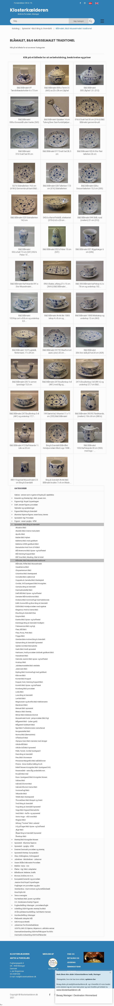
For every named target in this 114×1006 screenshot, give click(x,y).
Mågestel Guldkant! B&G (25, 725)
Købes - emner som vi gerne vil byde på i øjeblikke (34, 495)
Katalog (15, 28)
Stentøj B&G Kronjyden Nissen (26, 840)
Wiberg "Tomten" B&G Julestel (27, 823)
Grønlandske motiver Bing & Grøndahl (30, 639)
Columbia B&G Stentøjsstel (26, 574)
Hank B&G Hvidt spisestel (26, 649)
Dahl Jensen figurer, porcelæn (26, 505)
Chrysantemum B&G (23, 570)
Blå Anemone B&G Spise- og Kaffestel (31, 551)
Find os (70, 954)
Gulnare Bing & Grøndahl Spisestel (29, 643)
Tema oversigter (20, 895)
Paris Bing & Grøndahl (24, 754)
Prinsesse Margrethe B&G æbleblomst (31, 761)
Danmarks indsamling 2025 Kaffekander (30, 935)
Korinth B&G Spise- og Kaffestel (28, 685)
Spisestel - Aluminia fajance (25, 843)
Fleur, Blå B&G (21, 629)
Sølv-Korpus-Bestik (22, 922)
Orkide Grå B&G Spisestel (26, 748)
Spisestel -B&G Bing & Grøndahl (37, 28)
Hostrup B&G (21, 662)
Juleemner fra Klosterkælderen (26, 925)
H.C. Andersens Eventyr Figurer (27, 902)
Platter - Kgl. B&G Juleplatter (25, 869)
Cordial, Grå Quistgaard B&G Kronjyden (31, 583)
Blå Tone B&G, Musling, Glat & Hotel (30, 557)
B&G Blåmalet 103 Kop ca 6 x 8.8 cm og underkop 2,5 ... (24, 318)
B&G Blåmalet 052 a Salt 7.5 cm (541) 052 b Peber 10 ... (24, 252)
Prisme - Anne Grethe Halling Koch (29, 764)
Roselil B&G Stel (22, 774)
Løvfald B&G (20, 698)
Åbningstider (74, 966)
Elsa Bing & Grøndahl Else (26, 613)
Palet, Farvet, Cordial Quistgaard (28, 751)
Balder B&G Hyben (23, 537)
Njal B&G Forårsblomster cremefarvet (30, 728)
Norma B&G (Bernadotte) (25, 735)
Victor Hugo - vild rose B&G (26, 817)
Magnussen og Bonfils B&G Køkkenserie (31, 702)
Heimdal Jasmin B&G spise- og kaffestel (32, 659)
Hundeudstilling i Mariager (24, 915)
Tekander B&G (21, 794)
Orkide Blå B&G (22, 744)
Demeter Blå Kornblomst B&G (27, 597)
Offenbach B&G (22, 738)
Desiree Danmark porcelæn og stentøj (29, 849)
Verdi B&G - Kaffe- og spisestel (28, 813)
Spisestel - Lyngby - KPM (24, 846)
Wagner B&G (21, 820)
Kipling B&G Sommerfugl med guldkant (31, 672)
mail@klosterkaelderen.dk (26, 977)
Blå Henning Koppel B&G (25, 554)
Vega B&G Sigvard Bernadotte (27, 810)
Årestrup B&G (21, 836)
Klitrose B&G (20, 675)
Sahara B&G (20, 780)
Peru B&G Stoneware (24, 757)
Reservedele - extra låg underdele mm (30, 771)
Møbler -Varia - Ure (21, 866)
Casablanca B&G (22, 567)
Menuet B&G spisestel (24, 708)
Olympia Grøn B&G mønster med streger (31, 741)
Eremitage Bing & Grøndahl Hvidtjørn (30, 623)
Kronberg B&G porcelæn (25, 689)
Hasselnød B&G (22, 656)
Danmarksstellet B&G (24, 590)
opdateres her (90, 979)
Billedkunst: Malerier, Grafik (25, 872)
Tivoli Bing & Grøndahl (24, 803)
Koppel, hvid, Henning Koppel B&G (29, 682)
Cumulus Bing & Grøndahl (26, 587)
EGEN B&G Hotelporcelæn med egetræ (31, 606)
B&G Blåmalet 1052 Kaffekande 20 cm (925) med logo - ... (90, 448)
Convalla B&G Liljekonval (25, 577)
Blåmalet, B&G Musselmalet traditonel (30, 560)
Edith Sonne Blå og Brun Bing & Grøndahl (32, 603)
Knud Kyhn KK (20, 892)
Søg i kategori (79, 21)
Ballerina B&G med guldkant (27, 541)
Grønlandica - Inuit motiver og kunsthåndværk (32, 889)
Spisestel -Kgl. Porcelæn (24, 518)
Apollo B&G (20, 534)
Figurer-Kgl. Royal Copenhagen (26, 501)
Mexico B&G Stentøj (23, 712)
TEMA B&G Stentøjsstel (25, 797)
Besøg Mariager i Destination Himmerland (76, 995)
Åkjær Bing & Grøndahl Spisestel (28, 833)
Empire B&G (20, 616)
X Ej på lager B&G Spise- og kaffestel (30, 826)
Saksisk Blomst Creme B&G (26, 787)
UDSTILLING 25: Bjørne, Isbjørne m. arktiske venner (34, 928)
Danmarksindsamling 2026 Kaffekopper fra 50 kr (34, 932)
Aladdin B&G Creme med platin (28, 531)
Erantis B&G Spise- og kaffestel (28, 620)
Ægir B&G (19, 830)
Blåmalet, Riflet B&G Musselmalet (29, 564)
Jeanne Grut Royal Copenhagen (27, 882)
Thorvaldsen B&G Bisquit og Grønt (29, 800)
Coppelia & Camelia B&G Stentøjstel (30, 580)
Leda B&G (19, 692)
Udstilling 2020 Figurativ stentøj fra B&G (30, 909)
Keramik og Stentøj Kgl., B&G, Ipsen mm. (30, 498)
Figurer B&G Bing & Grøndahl (25, 511)
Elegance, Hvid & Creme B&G (27, 610)
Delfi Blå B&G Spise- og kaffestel (28, 593)
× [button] (110, 972)
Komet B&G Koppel (23, 679)
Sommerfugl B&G (22, 790)
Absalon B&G (21, 528)
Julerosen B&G (21, 669)
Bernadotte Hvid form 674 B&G (28, 547)
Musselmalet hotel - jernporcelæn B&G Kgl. (32, 718)
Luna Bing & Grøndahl (24, 695)
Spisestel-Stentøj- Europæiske (26, 853)
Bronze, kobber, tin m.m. (23, 876)
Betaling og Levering (73, 960)
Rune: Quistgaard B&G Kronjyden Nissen (31, 777)
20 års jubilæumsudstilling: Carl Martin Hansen (33, 912)
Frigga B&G (20, 636)
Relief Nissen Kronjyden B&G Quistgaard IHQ (33, 767)
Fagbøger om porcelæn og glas (27, 886)
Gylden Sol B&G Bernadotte (26, 646)
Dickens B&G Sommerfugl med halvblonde (32, 600)
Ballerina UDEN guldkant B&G (27, 544)
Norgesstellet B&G (23, 731)
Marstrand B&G (22, 705)
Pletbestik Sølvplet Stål (23, 918)
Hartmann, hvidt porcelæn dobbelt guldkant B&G (35, 652)
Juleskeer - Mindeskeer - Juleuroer (27, 859)
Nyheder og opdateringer (24, 508)
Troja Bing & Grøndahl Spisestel (28, 807)
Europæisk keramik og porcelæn (27, 879)
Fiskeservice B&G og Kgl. (25, 626)
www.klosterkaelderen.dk (68, 990)
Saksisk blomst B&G (24, 784)
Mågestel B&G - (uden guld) (26, 721)
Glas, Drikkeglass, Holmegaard (26, 856)
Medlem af (48, 954)
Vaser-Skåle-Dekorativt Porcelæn (27, 863)
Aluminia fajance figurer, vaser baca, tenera (31, 515)
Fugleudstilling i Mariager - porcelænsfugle (31, 905)
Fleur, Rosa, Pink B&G (24, 633)
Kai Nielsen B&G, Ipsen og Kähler (27, 899)
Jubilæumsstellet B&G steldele (28, 666)
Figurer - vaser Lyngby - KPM (25, 521)
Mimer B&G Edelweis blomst (27, 715)
